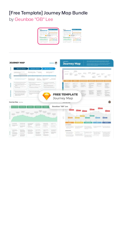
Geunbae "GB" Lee (34, 19)
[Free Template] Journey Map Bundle (48, 12)
